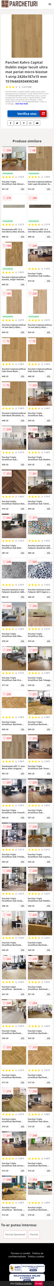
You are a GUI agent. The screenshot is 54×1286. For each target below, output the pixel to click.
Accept (38, 1283)
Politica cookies (36, 1256)
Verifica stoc (32, 113)
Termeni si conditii (20, 1253)
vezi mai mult (21, 103)
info (22, 189)
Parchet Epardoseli (15, 1234)
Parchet (34, 1234)
